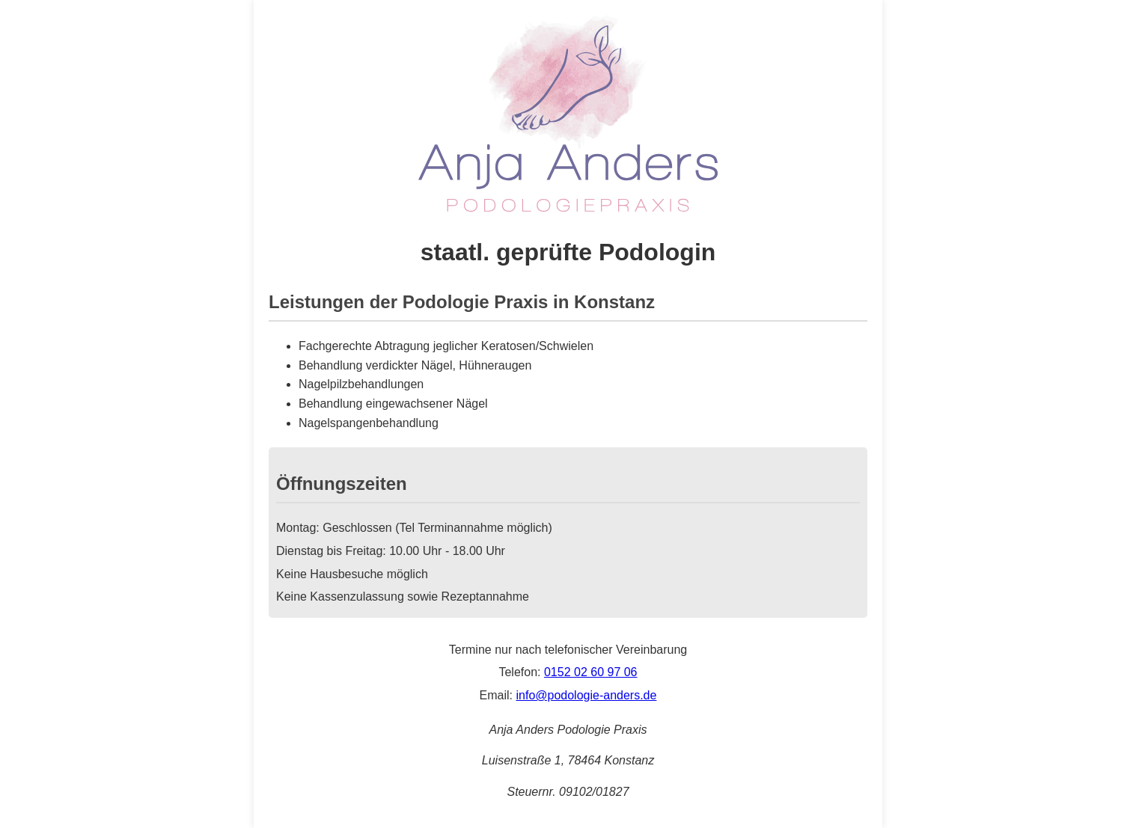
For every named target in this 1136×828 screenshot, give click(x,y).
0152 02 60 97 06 (591, 672)
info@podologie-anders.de (586, 695)
